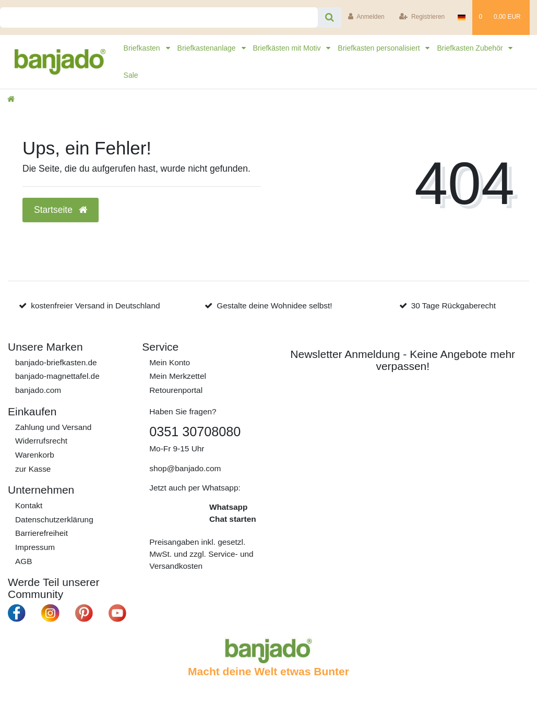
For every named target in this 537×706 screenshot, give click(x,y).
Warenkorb (34, 454)
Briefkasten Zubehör (471, 48)
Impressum (35, 547)
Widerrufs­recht (41, 440)
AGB (23, 561)
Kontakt (28, 505)
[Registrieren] (422, 17)
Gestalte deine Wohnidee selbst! (274, 305)
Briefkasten (143, 48)
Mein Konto (169, 362)
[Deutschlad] (461, 17)
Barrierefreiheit (41, 533)
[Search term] (159, 17)
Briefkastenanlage (207, 48)
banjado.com (38, 390)
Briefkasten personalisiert (380, 48)
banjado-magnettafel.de (57, 376)
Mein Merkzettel (177, 376)
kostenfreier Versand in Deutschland (95, 305)
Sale (131, 75)
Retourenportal (175, 390)
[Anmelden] (366, 17)
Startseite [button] (60, 210)
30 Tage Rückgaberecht (453, 305)
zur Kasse (33, 468)
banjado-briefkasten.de (56, 362)
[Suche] (329, 17)
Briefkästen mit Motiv (288, 48)
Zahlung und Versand (53, 427)
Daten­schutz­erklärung (54, 519)
